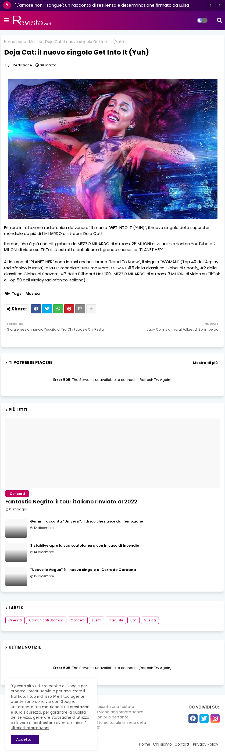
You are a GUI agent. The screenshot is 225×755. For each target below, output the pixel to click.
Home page (15, 41)
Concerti (78, 620)
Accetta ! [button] (25, 739)
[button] (210, 5)
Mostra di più (205, 362)
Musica (35, 41)
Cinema (15, 620)
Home (144, 744)
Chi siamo (162, 744)
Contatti (182, 744)
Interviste (116, 620)
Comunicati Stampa (46, 620)
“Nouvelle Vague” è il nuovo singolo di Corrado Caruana (83, 569)
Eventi (96, 620)
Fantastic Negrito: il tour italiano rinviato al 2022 (71, 501)
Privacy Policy (205, 744)
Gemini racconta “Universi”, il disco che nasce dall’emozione (86, 521)
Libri (133, 620)
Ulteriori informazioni (30, 728)
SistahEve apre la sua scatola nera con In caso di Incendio (84, 545)
